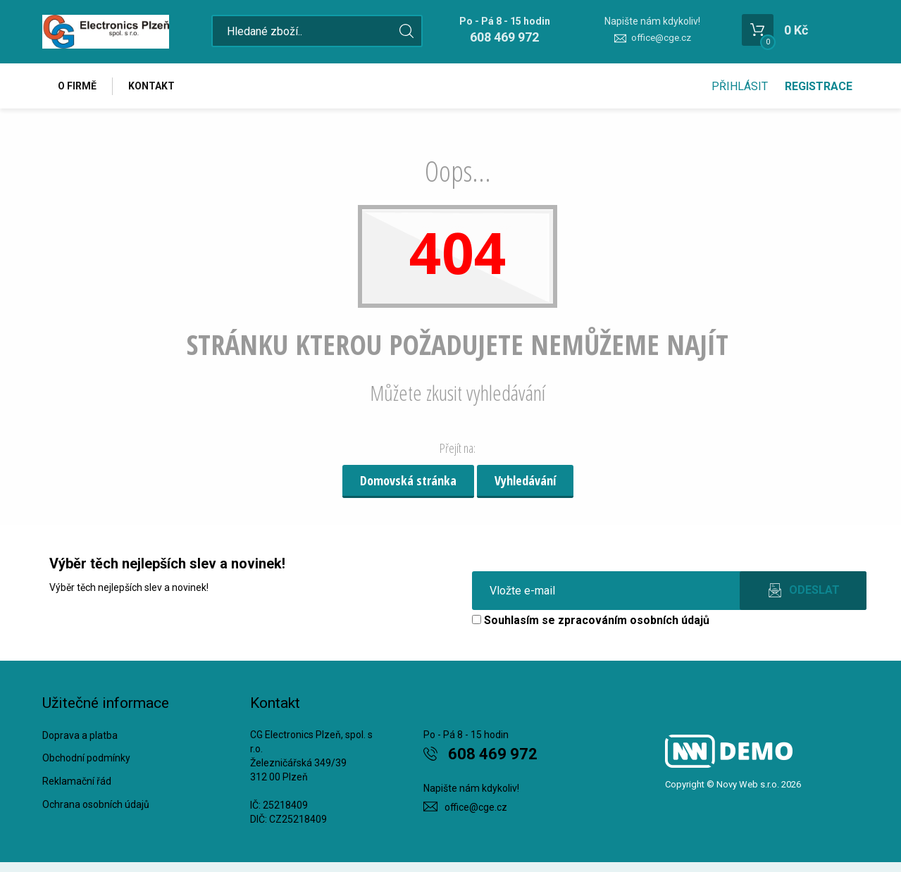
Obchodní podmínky (86, 758)
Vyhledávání (525, 480)
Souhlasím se (590, 620)
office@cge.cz (661, 37)
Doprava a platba (80, 735)
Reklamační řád (76, 781)
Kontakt (152, 86)
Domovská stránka (408, 480)
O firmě (77, 86)
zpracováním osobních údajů (633, 620)
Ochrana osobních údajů (95, 804)
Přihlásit (740, 86)
